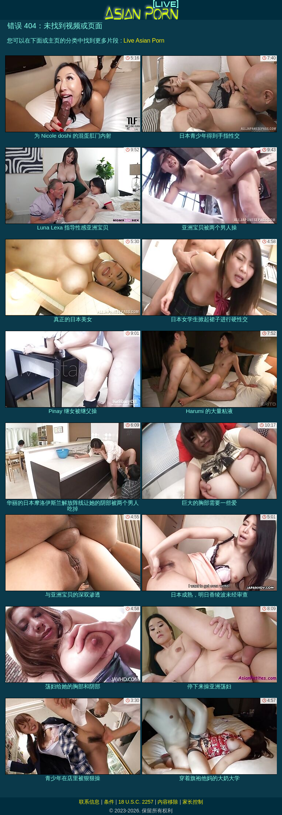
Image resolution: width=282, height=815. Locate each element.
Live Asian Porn (143, 40)
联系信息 (89, 802)
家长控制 (192, 802)
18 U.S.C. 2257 (135, 802)
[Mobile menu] (6, 10)
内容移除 (168, 802)
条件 (109, 802)
